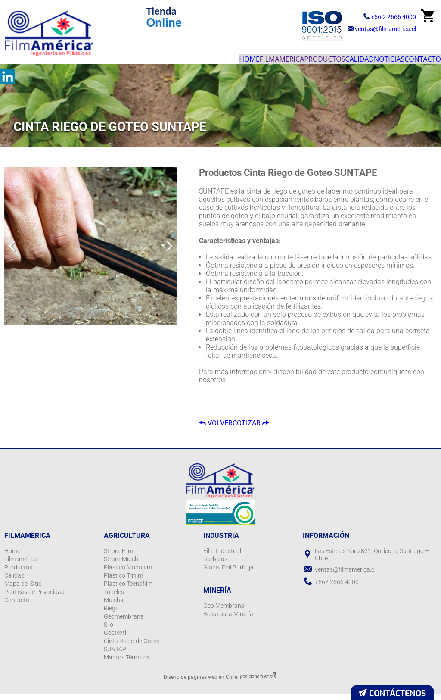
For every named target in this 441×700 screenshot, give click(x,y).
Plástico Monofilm (128, 572)
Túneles (114, 597)
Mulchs (113, 605)
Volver (222, 425)
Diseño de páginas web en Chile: (201, 683)
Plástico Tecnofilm (128, 589)
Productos (276, 56)
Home (173, 56)
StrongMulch (121, 564)
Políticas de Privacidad (34, 597)
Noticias (368, 56)
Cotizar (273, 425)
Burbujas (215, 564)
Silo (108, 630)
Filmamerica (220, 56)
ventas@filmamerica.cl (377, 29)
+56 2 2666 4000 (369, 15)
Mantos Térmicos (127, 662)
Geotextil (115, 638)
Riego (111, 613)
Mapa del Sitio (23, 589)
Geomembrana (124, 622)
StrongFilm (118, 556)
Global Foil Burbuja (228, 572)
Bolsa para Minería (228, 619)
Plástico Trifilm (123, 581)
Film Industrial (222, 556)
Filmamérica (20, 564)
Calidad (325, 56)
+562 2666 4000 (337, 587)
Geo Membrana (224, 611)
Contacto (416, 56)
